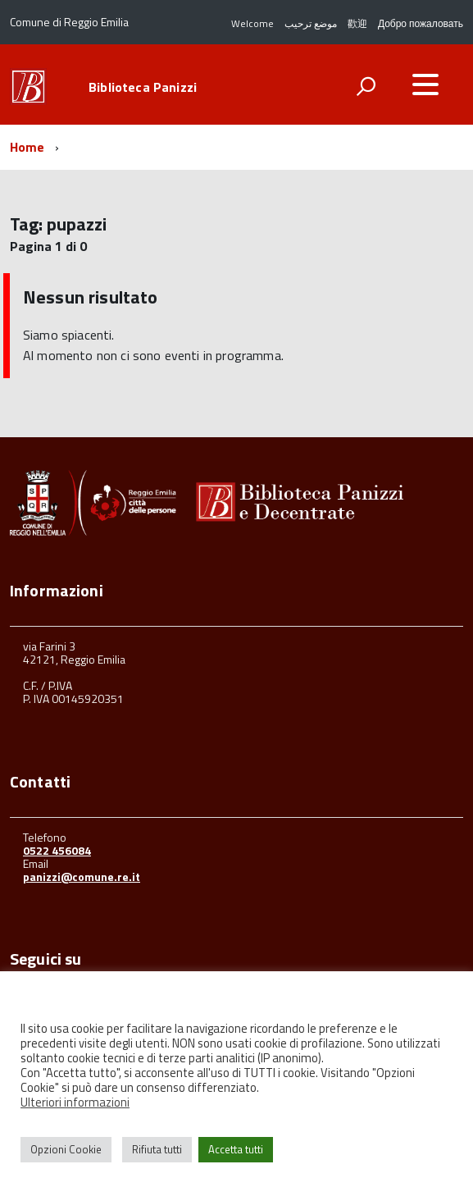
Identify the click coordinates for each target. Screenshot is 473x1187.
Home (27, 147)
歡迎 (357, 23)
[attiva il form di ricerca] (365, 86)
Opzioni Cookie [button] (66, 1149)
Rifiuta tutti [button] (157, 1149)
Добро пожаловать (420, 23)
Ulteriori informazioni (75, 1102)
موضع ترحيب (310, 23)
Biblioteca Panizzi (143, 87)
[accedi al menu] (425, 84)
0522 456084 (57, 850)
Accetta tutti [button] (235, 1149)
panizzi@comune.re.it (81, 876)
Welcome (252, 23)
